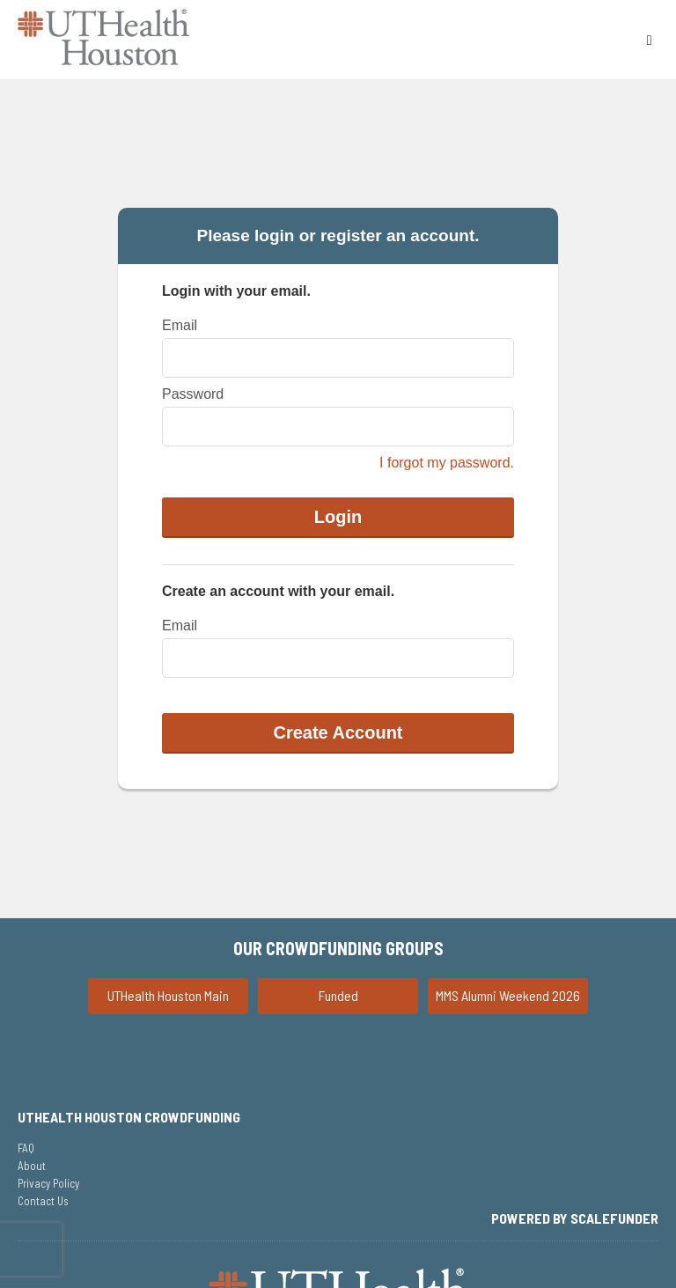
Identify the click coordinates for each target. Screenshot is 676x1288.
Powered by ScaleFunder (574, 1218)
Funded (338, 995)
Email (179, 325)
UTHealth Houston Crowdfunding (129, 1116)
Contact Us (43, 1201)
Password (193, 393)
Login (338, 516)
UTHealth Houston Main (168, 995)
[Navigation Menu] (649, 39)
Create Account (337, 732)
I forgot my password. (446, 462)
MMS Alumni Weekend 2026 (508, 995)
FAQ (26, 1148)
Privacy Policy (48, 1183)
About (32, 1166)
